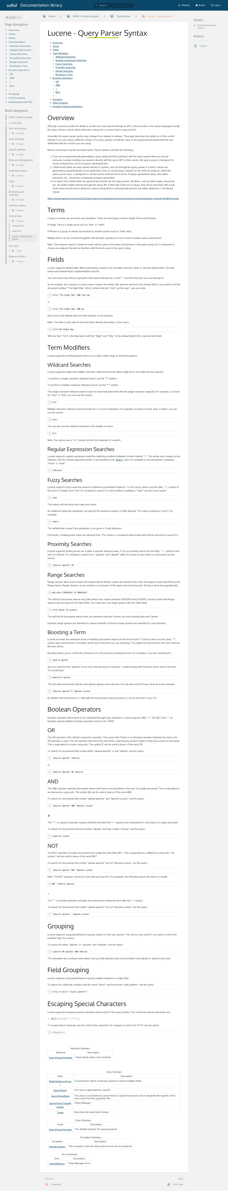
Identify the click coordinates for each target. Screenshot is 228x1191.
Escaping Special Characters (22, 102)
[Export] (208, 46)
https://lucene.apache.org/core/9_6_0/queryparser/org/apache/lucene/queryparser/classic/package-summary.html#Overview (113, 198)
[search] (114, 5)
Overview (14, 30)
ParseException (57, 1146)
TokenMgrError (57, 1163)
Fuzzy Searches (18, 54)
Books (200, 5)
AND (12, 78)
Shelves (184, 5)
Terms (12, 34)
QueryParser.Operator (60, 1129)
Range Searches (19, 62)
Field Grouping (17, 98)
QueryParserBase (60, 1096)
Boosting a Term (19, 66)
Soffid (10, 17)
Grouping (14, 94)
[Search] (96, 5)
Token (60, 1112)
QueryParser (60, 1090)
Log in (215, 5)
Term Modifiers (17, 42)
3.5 (19, 17)
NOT (12, 86)
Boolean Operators (19, 70)
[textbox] (115, 295)
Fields (12, 38)
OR (11, 74)
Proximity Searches (20, 58)
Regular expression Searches (71, 60)
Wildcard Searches (20, 46)
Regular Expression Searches (22, 50)
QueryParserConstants (61, 1057)
